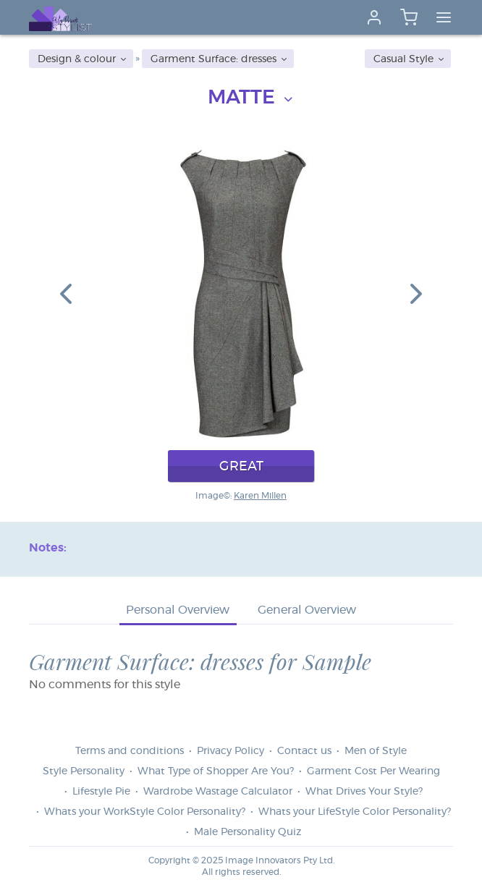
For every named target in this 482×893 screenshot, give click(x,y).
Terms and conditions (129, 751)
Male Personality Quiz (247, 832)
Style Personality (83, 771)
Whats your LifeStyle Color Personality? (354, 812)
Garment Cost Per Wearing (373, 771)
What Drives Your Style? (364, 792)
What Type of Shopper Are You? (216, 771)
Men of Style (375, 751)
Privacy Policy (230, 751)
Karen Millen (260, 495)
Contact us (304, 751)
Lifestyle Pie (101, 792)
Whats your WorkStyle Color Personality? (144, 812)
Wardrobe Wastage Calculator (217, 792)
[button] (65, 293)
